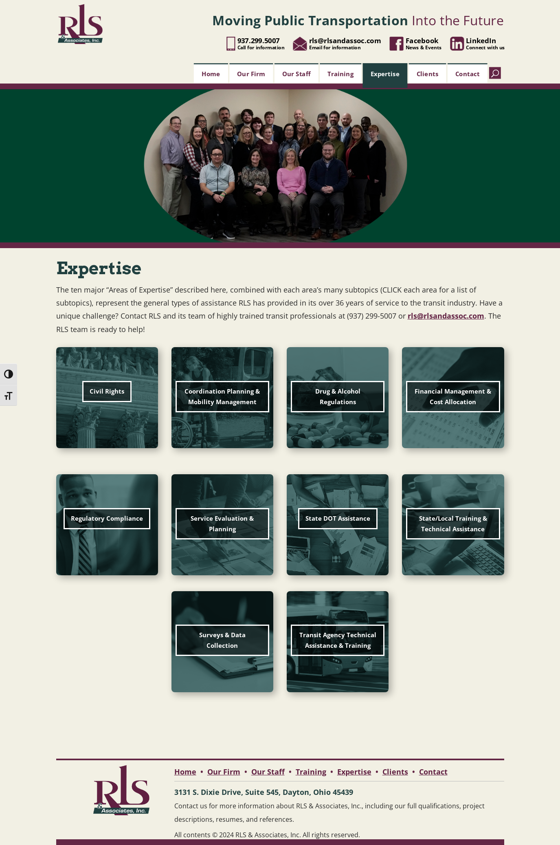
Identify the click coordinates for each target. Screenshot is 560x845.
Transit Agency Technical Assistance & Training (337, 640)
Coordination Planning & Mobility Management (222, 396)
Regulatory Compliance (107, 518)
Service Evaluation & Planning (222, 523)
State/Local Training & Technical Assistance (453, 523)
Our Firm (251, 73)
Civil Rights (107, 391)
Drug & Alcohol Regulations (337, 396)
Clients (427, 73)
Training (340, 73)
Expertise (384, 73)
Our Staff (296, 73)
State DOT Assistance (337, 518)
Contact (467, 73)
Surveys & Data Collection (222, 640)
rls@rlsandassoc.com (446, 316)
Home (210, 73)
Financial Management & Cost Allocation (453, 396)
